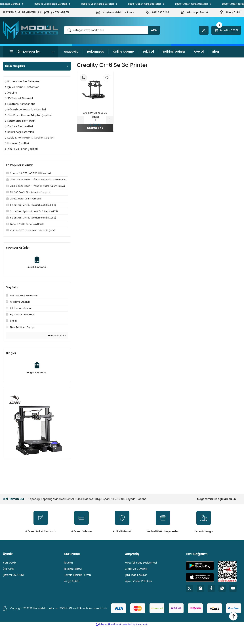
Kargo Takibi (71, 581)
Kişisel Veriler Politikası (138, 581)
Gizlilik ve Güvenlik (136, 569)
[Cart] (226, 30)
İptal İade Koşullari (136, 575)
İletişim (68, 562)
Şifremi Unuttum (13, 575)
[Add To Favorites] (106, 77)
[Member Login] (204, 30)
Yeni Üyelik (9, 562)
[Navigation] (30, 51)
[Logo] (30, 30)
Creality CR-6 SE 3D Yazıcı (95, 115)
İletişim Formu (73, 569)
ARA (154, 30)
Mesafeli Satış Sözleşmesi (141, 562)
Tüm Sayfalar (57, 335)
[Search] (112, 30)
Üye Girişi (8, 569)
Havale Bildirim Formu (77, 575)
